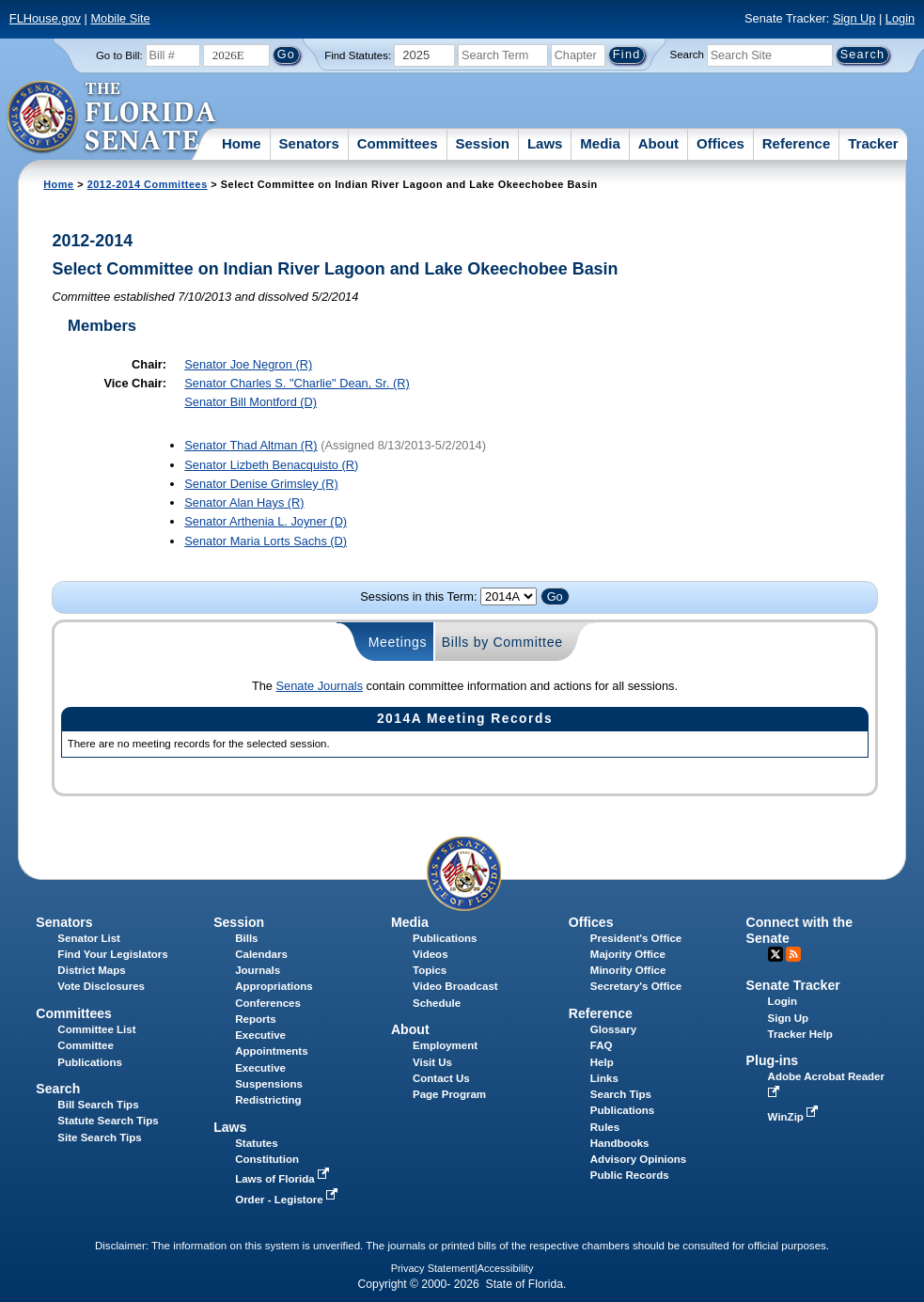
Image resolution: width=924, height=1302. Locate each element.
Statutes (256, 1143)
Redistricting (268, 1100)
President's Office (635, 938)
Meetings (398, 642)
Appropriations (274, 986)
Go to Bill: (119, 55)
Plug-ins (772, 1060)
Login (900, 18)
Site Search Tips (99, 1137)
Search (686, 54)
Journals (257, 970)
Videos (430, 954)
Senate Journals (319, 686)
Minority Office (628, 970)
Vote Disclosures (101, 986)
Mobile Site (119, 18)
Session (482, 143)
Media (600, 143)
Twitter (775, 954)
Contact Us (441, 1078)
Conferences (268, 1003)
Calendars (261, 954)
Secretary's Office (635, 986)
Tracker (873, 143)
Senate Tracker (793, 985)
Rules (604, 1127)
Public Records (629, 1175)
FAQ (601, 1045)
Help (602, 1062)
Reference (796, 143)
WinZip (795, 1116)
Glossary (613, 1029)
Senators (309, 143)
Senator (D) (250, 402)
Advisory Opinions (638, 1159)
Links (604, 1078)
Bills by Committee (502, 642)
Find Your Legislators (112, 954)
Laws (545, 143)
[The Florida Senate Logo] (112, 117)
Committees (397, 143)
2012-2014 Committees (147, 184)
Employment (445, 1045)
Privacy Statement (433, 1268)
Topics (429, 970)
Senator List (88, 938)
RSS (793, 954)
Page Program (449, 1094)
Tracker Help (800, 1034)
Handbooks (620, 1143)
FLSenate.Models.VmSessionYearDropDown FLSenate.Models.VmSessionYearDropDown (508, 596)
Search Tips (620, 1094)
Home (241, 143)
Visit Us (432, 1062)
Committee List (96, 1029)
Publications (445, 938)
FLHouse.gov (45, 18)
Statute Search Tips (107, 1120)
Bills (246, 938)
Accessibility (506, 1268)
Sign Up (854, 18)
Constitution (267, 1159)
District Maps (91, 970)
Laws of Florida (284, 1178)
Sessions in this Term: (418, 596)
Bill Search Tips (97, 1104)
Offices (720, 143)
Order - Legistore (288, 1199)
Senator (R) (248, 364)
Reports (255, 1019)
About (658, 143)
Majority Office (628, 954)
